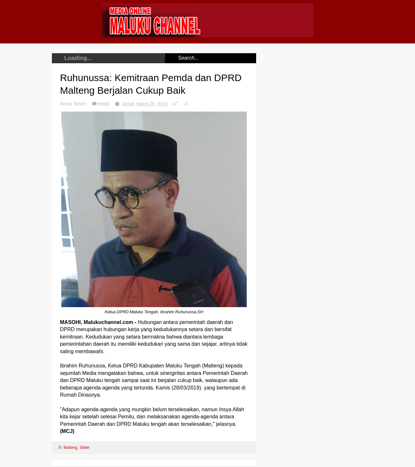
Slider (84, 447)
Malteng (70, 447)
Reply (104, 103)
